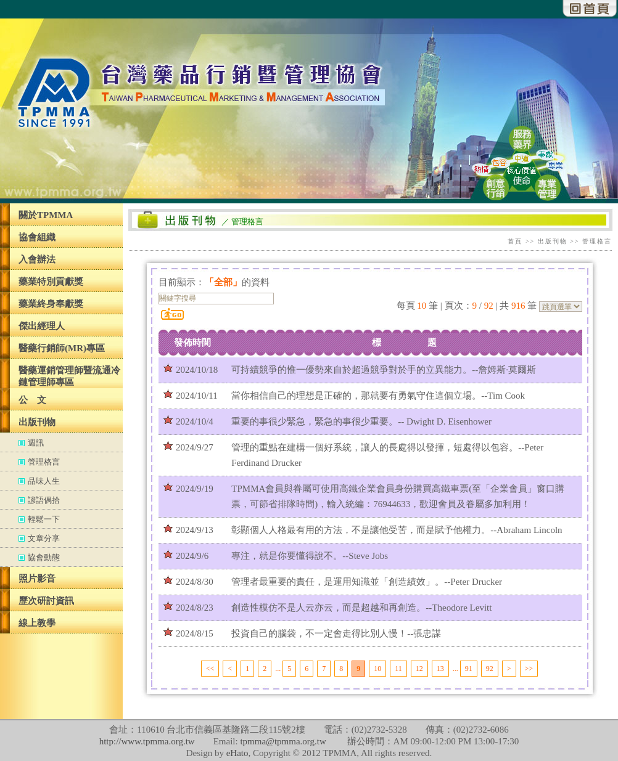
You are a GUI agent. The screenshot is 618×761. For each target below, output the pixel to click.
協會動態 (44, 557)
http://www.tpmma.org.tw (147, 741)
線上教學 (37, 623)
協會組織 (37, 237)
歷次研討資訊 (46, 601)
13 (440, 668)
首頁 (515, 241)
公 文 (32, 400)
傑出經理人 (42, 326)
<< (210, 668)
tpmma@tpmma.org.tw (283, 741)
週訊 (36, 442)
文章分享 (44, 538)
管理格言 (44, 461)
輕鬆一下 (44, 519)
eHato (237, 753)
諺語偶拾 (44, 500)
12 (419, 668)
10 (377, 668)
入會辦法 (37, 259)
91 (468, 668)
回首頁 (590, 8)
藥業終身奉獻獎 (51, 304)
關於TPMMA (46, 215)
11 (398, 668)
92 (489, 668)
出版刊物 (37, 422)
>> (529, 668)
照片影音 (37, 579)
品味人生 (44, 481)
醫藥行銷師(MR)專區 (62, 348)
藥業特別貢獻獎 (51, 282)
